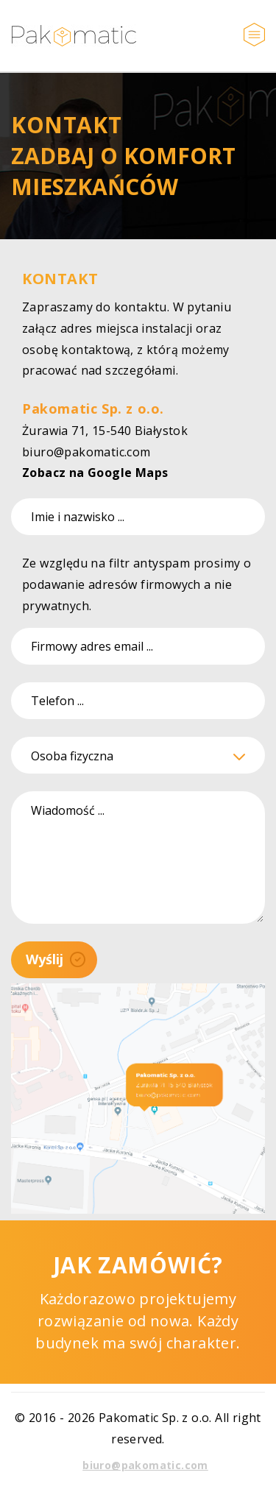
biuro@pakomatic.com (86, 452)
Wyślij (56, 959)
